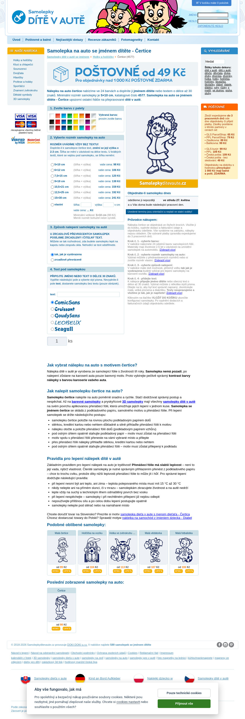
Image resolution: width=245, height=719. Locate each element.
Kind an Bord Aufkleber (97, 679)
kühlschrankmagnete (200, 657)
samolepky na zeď (92, 657)
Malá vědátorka (153, 533)
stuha (228, 90)
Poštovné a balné (38, 39)
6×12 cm (60, 169)
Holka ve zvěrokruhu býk (123, 533)
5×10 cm (60, 164)
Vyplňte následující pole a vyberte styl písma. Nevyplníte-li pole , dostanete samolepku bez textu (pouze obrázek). (84, 280)
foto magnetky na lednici (171, 657)
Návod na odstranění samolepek (50, 652)
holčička (224, 79)
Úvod (17, 39)
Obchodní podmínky (83, 652)
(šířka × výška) (82, 164)
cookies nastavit (128, 707)
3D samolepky (41, 657)
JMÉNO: (193, 15)
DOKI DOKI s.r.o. (77, 644)
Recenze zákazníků (102, 39)
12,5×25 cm (62, 192)
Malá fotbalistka (184, 533)
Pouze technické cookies (184, 698)
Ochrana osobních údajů (111, 652)
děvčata (218, 73)
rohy (216, 87)
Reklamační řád (149, 652)
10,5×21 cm (62, 186)
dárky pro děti (32, 662)
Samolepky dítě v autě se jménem (68, 56)
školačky (210, 84)
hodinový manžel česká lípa (81, 662)
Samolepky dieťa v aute (44, 679)
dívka (227, 73)
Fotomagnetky (131, 39)
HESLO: (193, 21)
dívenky (227, 76)
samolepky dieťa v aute (66, 657)
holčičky (209, 82)
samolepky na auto (116, 657)
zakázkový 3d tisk (52, 662)
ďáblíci (209, 87)
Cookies (133, 652)
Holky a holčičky (103, 56)
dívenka (217, 76)
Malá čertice (61, 533)
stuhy (208, 93)
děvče (208, 73)
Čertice (62, 590)
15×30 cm (61, 197)
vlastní (59, 204)
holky (215, 79)
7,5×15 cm (61, 175)
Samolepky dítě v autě (207, 679)
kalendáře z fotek (21, 657)
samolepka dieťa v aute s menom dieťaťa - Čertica (155, 514)
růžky (223, 87)
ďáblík (227, 84)
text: (53, 294)
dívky (208, 76)
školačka (220, 82)
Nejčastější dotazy (69, 39)
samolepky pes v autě (142, 657)
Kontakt (153, 39)
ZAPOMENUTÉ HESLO (210, 26)
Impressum (166, 652)
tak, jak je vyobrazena (68, 254)
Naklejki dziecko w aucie (153, 684)
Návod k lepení (20, 652)
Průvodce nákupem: (142, 219)
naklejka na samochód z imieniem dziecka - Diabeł (157, 518)
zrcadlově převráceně (68, 259)
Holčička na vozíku (92, 533)
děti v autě (224, 70)
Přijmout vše (184, 709)
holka (208, 79)
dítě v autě (211, 70)
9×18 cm (60, 181)
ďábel (219, 84)
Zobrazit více (167, 249)
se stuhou (218, 90)
